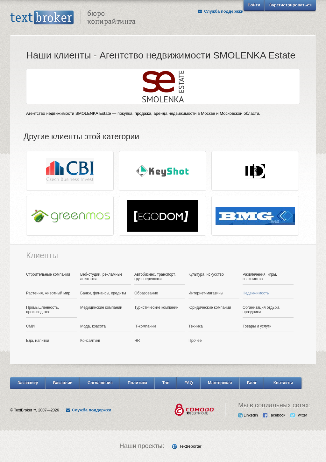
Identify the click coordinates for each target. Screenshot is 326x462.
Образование (146, 293)
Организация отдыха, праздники (261, 309)
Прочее (195, 340)
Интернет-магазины (205, 293)
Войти (254, 5)
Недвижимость (256, 293)
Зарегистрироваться (290, 5)
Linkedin (248, 415)
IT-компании (145, 326)
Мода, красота (93, 326)
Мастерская (220, 382)
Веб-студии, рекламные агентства (101, 276)
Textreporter (190, 446)
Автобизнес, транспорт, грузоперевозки (155, 276)
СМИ (30, 326)
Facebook (274, 415)
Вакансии (63, 382)
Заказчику (28, 382)
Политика (137, 382)
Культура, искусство (206, 274)
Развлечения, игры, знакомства (260, 276)
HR (137, 340)
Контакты (283, 382)
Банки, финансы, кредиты (103, 293)
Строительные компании (48, 274)
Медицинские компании (101, 307)
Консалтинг (90, 340)
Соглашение (100, 382)
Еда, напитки (37, 340)
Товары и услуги (257, 326)
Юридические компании (209, 307)
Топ (165, 382)
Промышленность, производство (42, 309)
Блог (252, 382)
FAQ (188, 382)
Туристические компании (156, 307)
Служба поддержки (221, 11)
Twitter (298, 415)
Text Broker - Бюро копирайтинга (73, 18)
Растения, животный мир (48, 293)
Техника (195, 326)
